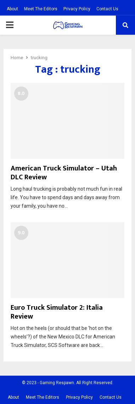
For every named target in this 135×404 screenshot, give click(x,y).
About (12, 8)
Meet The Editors (40, 8)
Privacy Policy (76, 8)
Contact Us (107, 8)
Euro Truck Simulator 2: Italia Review (57, 312)
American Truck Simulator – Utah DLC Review (64, 172)
